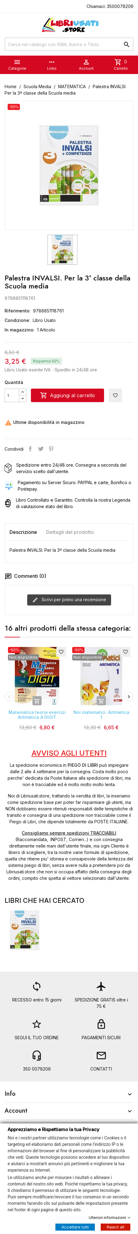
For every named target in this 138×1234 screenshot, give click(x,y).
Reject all (115, 1226)
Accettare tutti (75, 1226)
